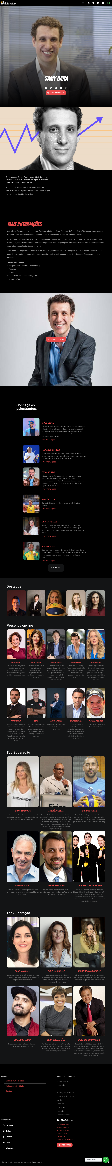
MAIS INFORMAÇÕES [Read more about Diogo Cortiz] (49, 440)
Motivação (61, 1085)
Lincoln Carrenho (56, 721)
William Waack (23, 885)
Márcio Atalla (76, 662)
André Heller (48, 499)
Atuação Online (62, 1081)
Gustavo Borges (56, 662)
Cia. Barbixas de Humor (89, 885)
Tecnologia (31, 182)
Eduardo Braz (48, 472)
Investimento (44, 180)
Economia (44, 177)
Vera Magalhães (56, 1039)
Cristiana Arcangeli (89, 971)
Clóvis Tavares (62, 1133)
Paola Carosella (56, 971)
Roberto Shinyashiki (89, 1039)
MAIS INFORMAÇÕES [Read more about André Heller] (49, 509)
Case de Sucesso (63, 1115)
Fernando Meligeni (51, 450)
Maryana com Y (16, 662)
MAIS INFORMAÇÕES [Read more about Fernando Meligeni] (49, 462)
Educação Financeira (14, 180)
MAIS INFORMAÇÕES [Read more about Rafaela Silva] (49, 561)
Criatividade (34, 177)
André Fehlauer (56, 885)
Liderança (60, 1104)
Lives (8, 182)
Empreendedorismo (64, 1089)
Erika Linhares (23, 810)
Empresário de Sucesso (65, 1096)
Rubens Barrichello (96, 721)
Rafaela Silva (48, 546)
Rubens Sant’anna (76, 721)
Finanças (26, 180)
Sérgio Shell (61, 1136)
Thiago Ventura (22, 1039)
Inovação (34, 180)
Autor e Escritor (24, 177)
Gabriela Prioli (96, 662)
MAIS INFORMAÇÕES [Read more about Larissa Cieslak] (49, 536)
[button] (83, 3)
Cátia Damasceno (63, 1125)
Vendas (59, 1100)
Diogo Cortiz (48, 423)
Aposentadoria (11, 177)
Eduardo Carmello (63, 1131)
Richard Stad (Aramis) (65, 1139)
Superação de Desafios (65, 1093)
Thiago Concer (16, 721)
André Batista (56, 810)
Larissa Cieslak (49, 521)
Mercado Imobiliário (18, 182)
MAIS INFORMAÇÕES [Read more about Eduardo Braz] (49, 489)
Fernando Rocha (63, 1128)
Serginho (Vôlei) (89, 810)
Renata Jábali (22, 971)
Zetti (36, 721)
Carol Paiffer (36, 662)
